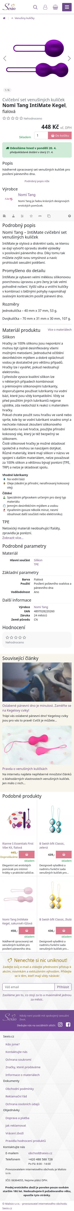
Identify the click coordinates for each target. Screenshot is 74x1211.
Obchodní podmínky (20, 1089)
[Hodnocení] (31, 216)
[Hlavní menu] (67, 7)
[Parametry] (22, 216)
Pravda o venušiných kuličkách (24, 769)
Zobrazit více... (12, 538)
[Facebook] (68, 1025)
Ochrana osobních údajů (22, 1104)
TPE (36, 564)
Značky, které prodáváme (23, 1067)
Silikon (38, 560)
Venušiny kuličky (22, 18)
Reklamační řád (16, 1096)
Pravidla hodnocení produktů (26, 1141)
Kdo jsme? (13, 1044)
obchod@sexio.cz (40, 1153)
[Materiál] (13, 216)
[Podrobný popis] (4, 216)
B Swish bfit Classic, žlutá (55, 919)
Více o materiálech (60, 329)
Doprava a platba (17, 1118)
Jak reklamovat (16, 1125)
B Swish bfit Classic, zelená (52, 845)
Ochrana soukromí (18, 1059)
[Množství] (41, 135)
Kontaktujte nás (16, 1052)
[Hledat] (35, 9)
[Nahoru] (69, 216)
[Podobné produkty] (48, 216)
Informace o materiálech (23, 1075)
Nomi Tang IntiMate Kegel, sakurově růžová (17, 921)
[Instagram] (60, 1025)
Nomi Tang (27, 194)
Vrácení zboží (15, 1133)
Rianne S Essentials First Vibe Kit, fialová (17, 845)
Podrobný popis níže (37, 181)
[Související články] (40, 216)
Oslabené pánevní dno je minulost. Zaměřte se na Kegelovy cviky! (36, 708)
